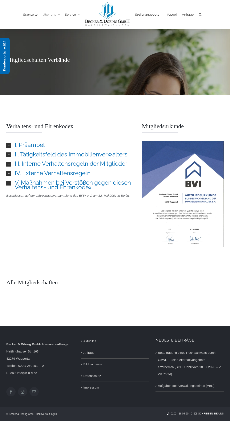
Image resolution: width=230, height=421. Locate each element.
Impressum (91, 387)
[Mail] (34, 391)
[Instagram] (22, 391)
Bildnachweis (92, 364)
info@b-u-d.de (27, 373)
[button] (200, 14)
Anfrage (88, 352)
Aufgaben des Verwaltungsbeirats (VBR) (186, 385)
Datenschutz (92, 376)
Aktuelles (89, 341)
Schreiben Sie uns (209, 413)
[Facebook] (11, 391)
